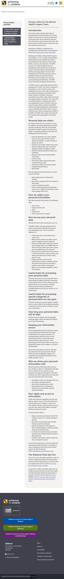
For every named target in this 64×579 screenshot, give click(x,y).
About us (39, 546)
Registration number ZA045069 (45, 52)
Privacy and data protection (15, 12)
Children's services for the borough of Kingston (19, 520)
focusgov (33, 576)
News (38, 543)
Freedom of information (44, 556)
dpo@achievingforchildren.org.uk (43, 451)
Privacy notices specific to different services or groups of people (11, 31)
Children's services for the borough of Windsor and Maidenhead (20, 535)
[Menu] (60, 3)
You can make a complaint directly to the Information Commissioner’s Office (42, 479)
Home (4, 12)
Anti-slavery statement (44, 553)
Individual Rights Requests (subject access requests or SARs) (10, 41)
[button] (53, 3)
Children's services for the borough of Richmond (19, 527)
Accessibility (41, 550)
